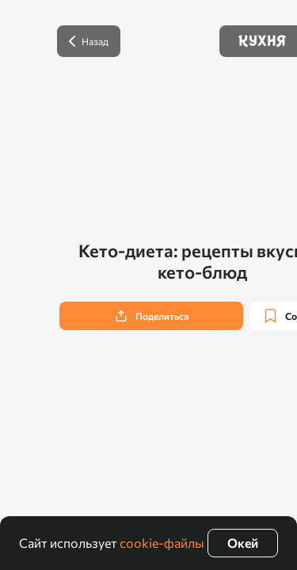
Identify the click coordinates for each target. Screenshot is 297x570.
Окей (242, 542)
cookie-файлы (162, 542)
